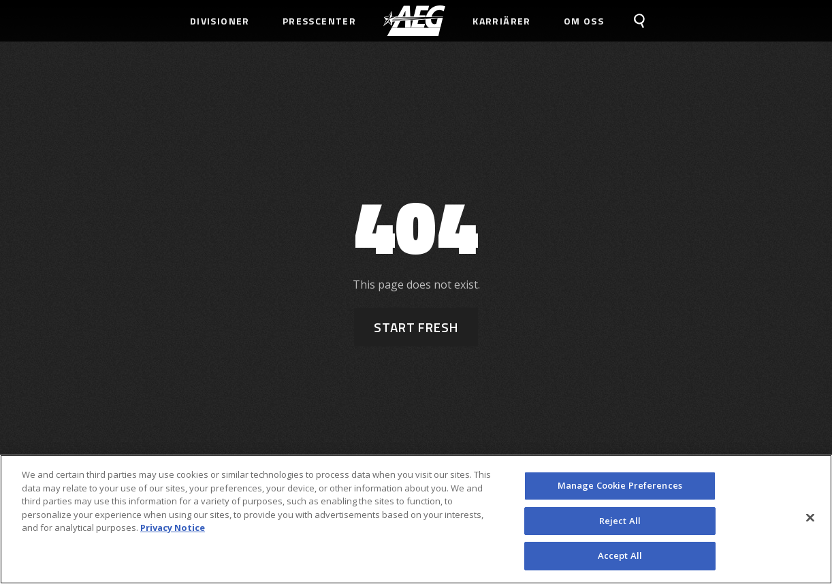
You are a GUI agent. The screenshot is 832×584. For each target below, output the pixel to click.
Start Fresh (416, 327)
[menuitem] (414, 21)
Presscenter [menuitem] (319, 21)
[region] (416, 519)
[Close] (810, 518)
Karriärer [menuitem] (502, 21)
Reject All (620, 521)
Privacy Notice (172, 527)
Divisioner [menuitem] (220, 21)
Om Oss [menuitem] (584, 21)
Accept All (620, 555)
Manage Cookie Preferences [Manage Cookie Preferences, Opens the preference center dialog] (620, 485)
